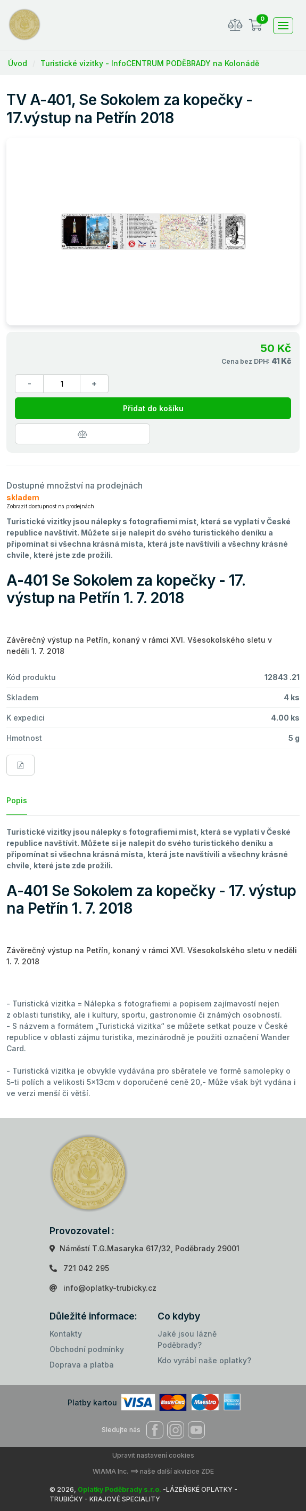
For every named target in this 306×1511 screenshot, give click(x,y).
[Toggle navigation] (283, 25)
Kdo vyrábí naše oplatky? (204, 1360)
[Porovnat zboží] (82, 433)
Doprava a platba (81, 1364)
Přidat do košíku (153, 408)
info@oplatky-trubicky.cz (109, 1287)
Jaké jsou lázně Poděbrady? (187, 1339)
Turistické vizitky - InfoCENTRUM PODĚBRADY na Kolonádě (149, 63)
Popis (16, 800)
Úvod (17, 63)
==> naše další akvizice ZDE (172, 1471)
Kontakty (65, 1333)
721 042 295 (86, 1268)
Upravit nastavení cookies (153, 1455)
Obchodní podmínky (86, 1349)
